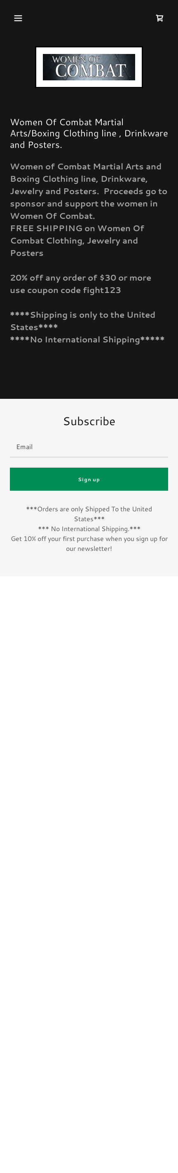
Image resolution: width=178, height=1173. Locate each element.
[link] (89, 67)
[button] (18, 18)
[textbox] (89, 446)
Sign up (89, 479)
